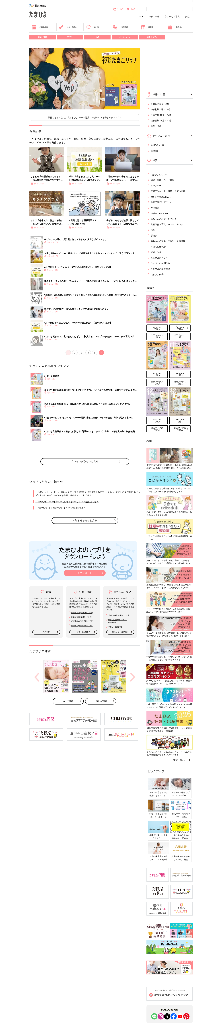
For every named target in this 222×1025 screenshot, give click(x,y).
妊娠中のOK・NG (159, 213)
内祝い (131, 9)
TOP (141, 16)
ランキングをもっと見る (84, 461)
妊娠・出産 (154, 16)
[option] (84, 78)
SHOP (118, 9)
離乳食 (146, 27)
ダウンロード (84, 572)
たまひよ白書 (157, 274)
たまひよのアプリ (159, 257)
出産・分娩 (156, 126)
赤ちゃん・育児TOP (120, 632)
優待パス (175, 27)
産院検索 (155, 207)
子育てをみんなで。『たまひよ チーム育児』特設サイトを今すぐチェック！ (85, 117)
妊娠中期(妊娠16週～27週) (82, 621)
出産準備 (120, 27)
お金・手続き (68, 27)
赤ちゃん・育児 (172, 16)
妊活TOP (46, 632)
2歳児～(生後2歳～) (116, 626)
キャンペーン (124, 37)
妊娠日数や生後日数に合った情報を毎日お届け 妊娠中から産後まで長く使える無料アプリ (84, 565)
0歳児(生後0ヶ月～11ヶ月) (119, 615)
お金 (153, 229)
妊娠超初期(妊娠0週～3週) (82, 612)
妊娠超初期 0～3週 (160, 103)
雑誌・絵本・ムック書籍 (162, 180)
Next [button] (132, 677)
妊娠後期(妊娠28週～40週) (82, 625)
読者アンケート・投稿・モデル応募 (168, 191)
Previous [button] (36, 677)
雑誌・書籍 (42, 37)
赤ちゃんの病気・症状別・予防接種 (168, 241)
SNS (97, 37)
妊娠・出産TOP (83, 632)
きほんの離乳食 (158, 246)
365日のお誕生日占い (161, 196)
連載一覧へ (179, 760)
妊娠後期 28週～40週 (161, 120)
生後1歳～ (155, 150)
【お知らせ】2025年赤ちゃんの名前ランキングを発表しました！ (67, 501)
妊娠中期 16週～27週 (161, 114)
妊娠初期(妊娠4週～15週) (81, 617)
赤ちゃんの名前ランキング (164, 218)
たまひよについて (159, 174)
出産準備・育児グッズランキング (167, 224)
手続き (154, 235)
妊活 (187, 16)
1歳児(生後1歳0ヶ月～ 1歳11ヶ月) (117, 621)
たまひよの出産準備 (160, 268)
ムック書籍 (68, 701)
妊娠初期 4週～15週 (160, 109)
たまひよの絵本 (100, 701)
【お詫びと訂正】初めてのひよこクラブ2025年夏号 (60, 507)
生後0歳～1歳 (157, 145)
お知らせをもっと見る (84, 520)
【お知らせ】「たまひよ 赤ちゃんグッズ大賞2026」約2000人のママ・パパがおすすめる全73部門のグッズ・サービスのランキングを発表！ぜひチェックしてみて (87, 494)
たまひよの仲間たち (160, 263)
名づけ (92, 27)
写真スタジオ (152, 37)
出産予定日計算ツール (161, 202)
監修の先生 (156, 252)
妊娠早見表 (40, 27)
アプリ (70, 37)
